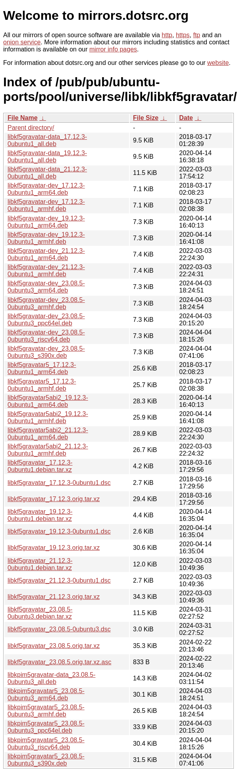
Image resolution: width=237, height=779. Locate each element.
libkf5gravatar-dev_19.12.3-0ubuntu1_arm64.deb (46, 222)
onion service (21, 42)
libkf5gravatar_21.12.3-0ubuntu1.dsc (59, 580)
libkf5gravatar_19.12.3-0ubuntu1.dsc (59, 531)
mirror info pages (113, 49)
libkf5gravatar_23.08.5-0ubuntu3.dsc (59, 629)
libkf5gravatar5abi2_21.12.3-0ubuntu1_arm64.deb (48, 434)
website (218, 62)
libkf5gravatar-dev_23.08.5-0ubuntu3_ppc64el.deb (46, 320)
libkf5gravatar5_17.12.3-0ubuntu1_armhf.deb (42, 385)
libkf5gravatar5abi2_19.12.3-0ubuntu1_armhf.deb (48, 417)
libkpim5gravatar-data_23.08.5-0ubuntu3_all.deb (51, 678)
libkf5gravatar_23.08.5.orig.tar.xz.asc (59, 662)
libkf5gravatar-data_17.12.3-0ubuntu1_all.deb (47, 140)
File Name (23, 117)
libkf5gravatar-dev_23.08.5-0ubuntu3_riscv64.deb (46, 336)
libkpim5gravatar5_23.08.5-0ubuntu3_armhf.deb (46, 711)
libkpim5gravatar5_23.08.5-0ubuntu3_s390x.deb (46, 760)
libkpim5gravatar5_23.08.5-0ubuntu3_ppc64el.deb (46, 727)
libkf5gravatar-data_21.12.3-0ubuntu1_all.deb (47, 173)
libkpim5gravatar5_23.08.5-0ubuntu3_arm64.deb (46, 694)
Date (186, 117)
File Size (145, 117)
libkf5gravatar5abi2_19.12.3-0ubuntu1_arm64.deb (48, 401)
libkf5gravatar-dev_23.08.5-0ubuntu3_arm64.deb (46, 287)
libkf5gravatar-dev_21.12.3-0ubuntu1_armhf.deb (46, 270)
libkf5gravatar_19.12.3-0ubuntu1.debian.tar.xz (40, 515)
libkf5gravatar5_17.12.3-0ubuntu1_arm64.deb (42, 368)
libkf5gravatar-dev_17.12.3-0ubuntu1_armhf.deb (46, 205)
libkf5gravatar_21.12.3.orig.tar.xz (54, 596)
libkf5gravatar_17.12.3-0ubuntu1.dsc (59, 482)
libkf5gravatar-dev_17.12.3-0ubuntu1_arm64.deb (46, 189)
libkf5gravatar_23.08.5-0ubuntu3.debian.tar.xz (40, 613)
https (183, 35)
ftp (196, 35)
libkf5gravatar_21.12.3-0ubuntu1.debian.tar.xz (40, 564)
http (167, 35)
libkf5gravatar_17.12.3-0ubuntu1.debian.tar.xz (40, 466)
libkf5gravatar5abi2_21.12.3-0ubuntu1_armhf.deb (48, 450)
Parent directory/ (31, 127)
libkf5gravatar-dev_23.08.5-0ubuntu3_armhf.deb (46, 303)
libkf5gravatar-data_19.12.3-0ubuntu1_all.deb (47, 156)
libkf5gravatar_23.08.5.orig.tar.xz (54, 645)
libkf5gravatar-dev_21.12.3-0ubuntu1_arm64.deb (46, 254)
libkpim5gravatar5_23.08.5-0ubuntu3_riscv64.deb (46, 743)
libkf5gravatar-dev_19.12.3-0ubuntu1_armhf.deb (46, 238)
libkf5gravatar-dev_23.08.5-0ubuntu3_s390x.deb (46, 352)
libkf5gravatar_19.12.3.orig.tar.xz (54, 547)
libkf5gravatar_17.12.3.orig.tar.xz (54, 499)
